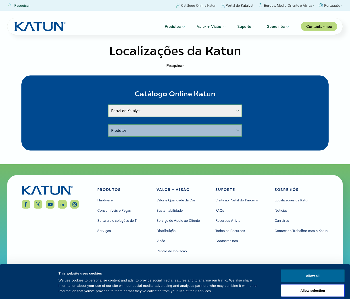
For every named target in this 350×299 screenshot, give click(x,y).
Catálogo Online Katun (196, 5)
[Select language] (330, 5)
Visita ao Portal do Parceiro (236, 200)
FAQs (219, 210)
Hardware (105, 200)
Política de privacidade (270, 272)
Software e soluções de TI (117, 220)
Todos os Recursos (230, 230)
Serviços (104, 230)
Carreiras (282, 220)
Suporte (246, 26)
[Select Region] (286, 5)
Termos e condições (312, 272)
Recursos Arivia (227, 220)
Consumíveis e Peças (114, 210)
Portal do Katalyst (237, 5)
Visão (160, 240)
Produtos (175, 26)
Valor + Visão (211, 26)
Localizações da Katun (292, 200)
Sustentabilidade (169, 210)
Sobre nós (278, 26)
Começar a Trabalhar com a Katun (301, 230)
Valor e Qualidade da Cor (175, 200)
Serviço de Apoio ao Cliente (178, 220)
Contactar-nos (319, 26)
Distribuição (166, 230)
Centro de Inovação (171, 251)
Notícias (281, 210)
